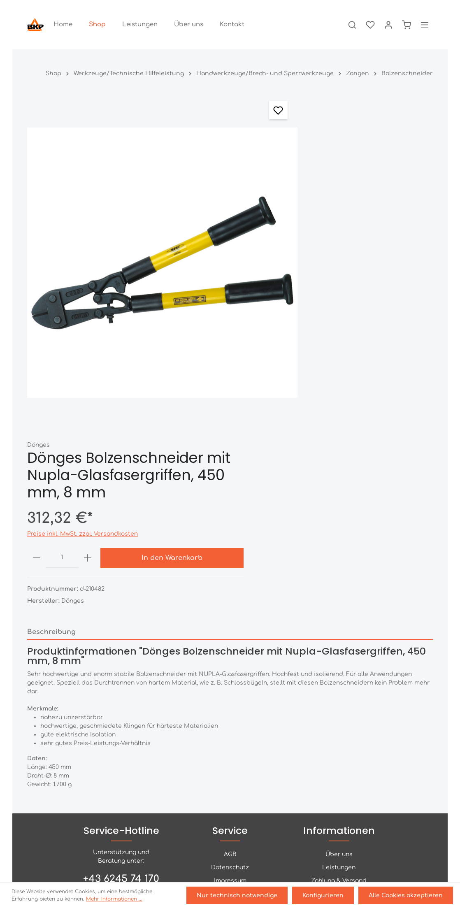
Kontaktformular (120, 732)
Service (230, 636)
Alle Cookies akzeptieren (406, 896)
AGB (230, 660)
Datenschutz (230, 673)
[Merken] (237, 110)
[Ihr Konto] (388, 24)
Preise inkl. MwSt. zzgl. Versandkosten (329, 219)
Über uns (339, 660)
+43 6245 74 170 (121, 684)
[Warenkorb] (406, 24)
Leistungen (338, 673)
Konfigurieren (324, 896)
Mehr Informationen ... (114, 900)
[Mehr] (424, 24)
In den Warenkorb (392, 242)
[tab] (230, 412)
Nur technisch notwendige (240, 896)
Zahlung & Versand (339, 686)
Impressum (230, 686)
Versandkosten (386, 880)
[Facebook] (230, 844)
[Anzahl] (308, 243)
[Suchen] (352, 24)
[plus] (333, 243)
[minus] (283, 243)
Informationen (339, 636)
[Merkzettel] (370, 24)
